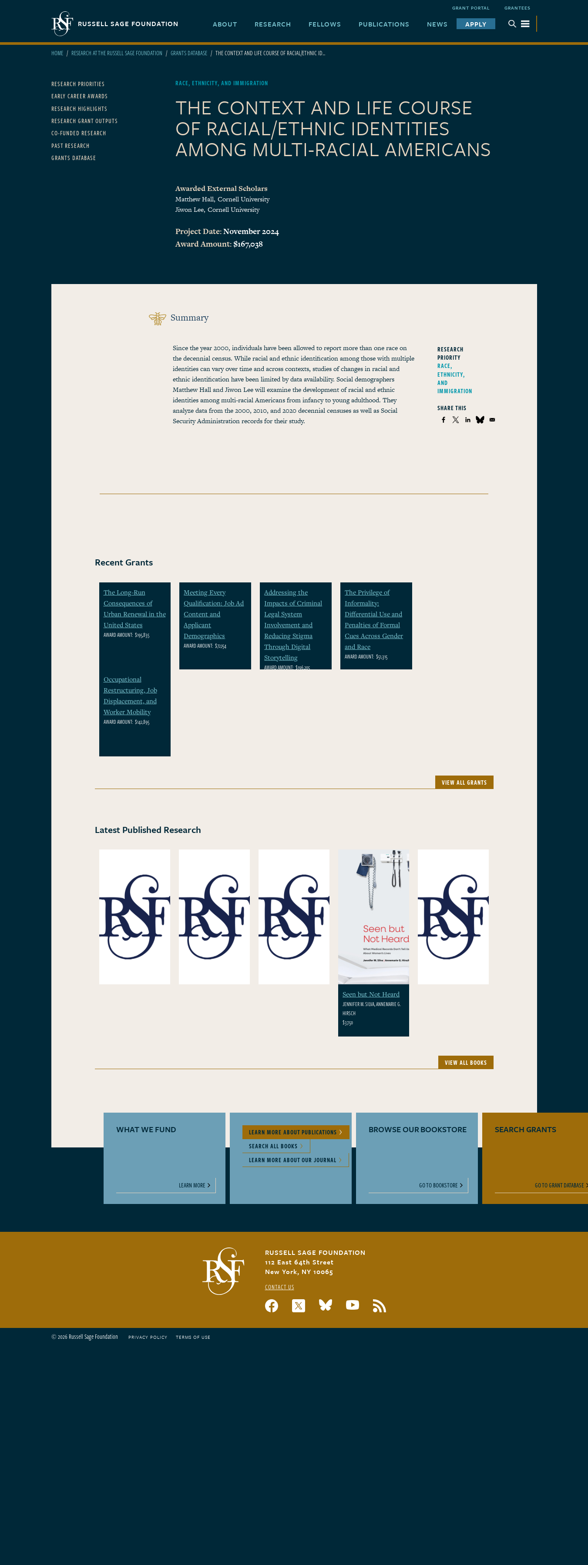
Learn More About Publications (293, 1132)
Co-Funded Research (78, 132)
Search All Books (273, 1145)
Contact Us (279, 1286)
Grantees (517, 7)
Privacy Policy (148, 1337)
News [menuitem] (437, 24)
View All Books (466, 1062)
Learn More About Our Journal (292, 1159)
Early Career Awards (79, 95)
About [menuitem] (225, 24)
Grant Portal (471, 7)
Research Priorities (78, 83)
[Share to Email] (492, 419)
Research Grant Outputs (84, 120)
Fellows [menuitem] (325, 24)
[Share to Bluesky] (480, 419)
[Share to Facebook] (443, 419)
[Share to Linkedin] (468, 419)
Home (57, 52)
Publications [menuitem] (384, 24)
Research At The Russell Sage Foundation (116, 52)
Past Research (70, 145)
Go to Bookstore (438, 1185)
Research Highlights (79, 108)
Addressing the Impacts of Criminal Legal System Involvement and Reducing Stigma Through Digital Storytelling (293, 625)
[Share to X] (455, 419)
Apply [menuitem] (476, 24)
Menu (518, 23)
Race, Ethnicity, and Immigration (454, 378)
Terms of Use (193, 1337)
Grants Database (189, 52)
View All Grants (464, 782)
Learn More (192, 1185)
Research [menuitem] (273, 24)
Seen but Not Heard (371, 994)
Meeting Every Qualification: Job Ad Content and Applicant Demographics (214, 614)
